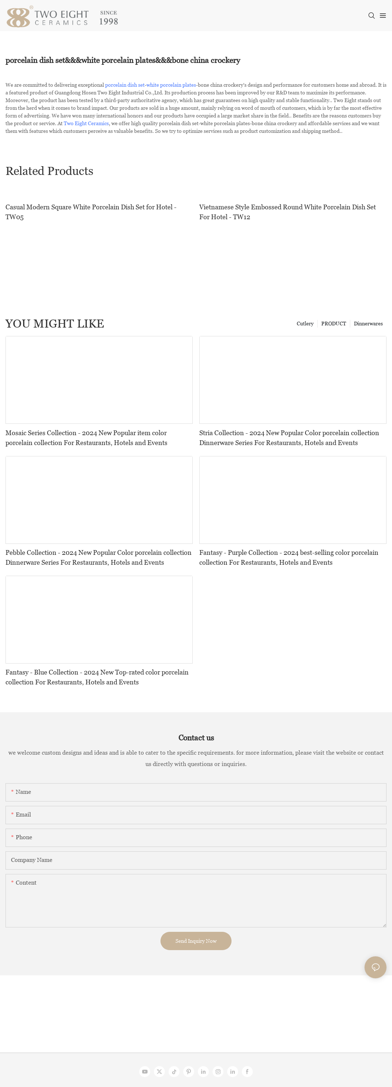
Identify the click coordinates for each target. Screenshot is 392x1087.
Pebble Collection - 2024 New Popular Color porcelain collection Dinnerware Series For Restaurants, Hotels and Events (98, 557)
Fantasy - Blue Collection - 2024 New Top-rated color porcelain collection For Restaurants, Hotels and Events (97, 677)
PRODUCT (333, 323)
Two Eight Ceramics (86, 123)
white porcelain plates (171, 85)
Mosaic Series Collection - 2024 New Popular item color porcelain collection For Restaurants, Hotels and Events (86, 438)
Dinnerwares (368, 323)
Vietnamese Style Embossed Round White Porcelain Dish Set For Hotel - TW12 (287, 212)
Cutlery (305, 323)
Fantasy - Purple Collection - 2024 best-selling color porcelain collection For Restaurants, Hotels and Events (288, 557)
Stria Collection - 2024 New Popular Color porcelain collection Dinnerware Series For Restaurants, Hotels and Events (289, 438)
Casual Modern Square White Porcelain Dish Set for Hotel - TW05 (91, 212)
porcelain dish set (125, 85)
